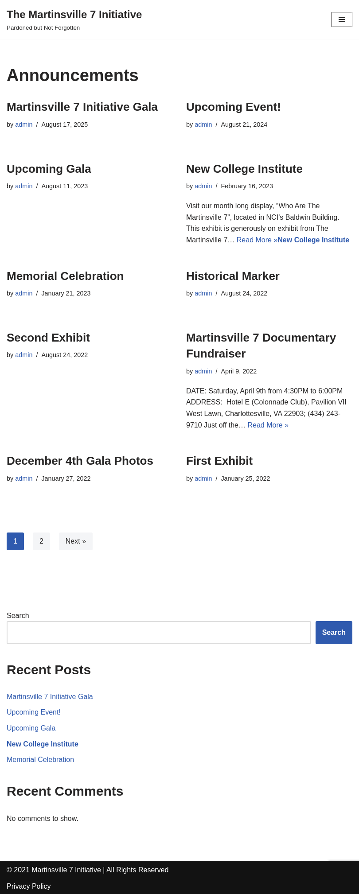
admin (23, 124)
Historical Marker (233, 276)
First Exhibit (219, 460)
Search (18, 615)
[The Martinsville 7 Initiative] (74, 19)
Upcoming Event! (233, 106)
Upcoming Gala (49, 168)
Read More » (257, 240)
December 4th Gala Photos (80, 460)
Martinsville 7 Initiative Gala (82, 106)
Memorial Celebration (65, 276)
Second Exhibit (48, 337)
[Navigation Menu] (342, 19)
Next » (76, 541)
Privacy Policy (29, 886)
